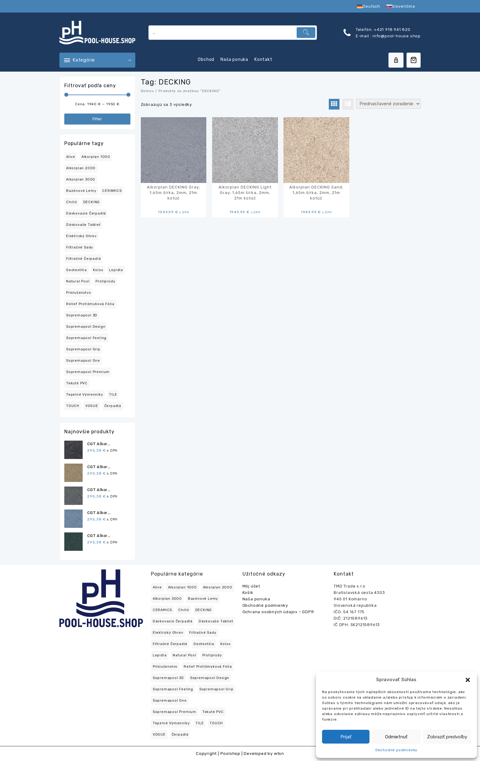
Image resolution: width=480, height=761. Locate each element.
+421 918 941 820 (392, 29)
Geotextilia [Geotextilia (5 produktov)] (76, 270)
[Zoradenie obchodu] (388, 104)
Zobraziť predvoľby (447, 737)
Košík (247, 592)
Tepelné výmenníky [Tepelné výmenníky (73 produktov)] (84, 395)
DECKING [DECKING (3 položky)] (203, 610)
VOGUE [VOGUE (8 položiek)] (159, 735)
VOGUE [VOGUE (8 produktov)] (91, 406)
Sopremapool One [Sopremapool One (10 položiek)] (170, 701)
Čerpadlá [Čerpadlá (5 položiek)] (180, 735)
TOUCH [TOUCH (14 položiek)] (216, 723)
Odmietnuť (396, 737)
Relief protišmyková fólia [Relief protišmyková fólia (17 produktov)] (90, 304)
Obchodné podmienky (396, 750)
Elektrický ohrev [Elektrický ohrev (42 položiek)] (168, 633)
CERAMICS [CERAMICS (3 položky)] (162, 610)
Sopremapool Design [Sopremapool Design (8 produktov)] (85, 327)
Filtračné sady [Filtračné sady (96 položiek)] (202, 633)
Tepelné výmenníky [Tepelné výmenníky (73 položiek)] (171, 723)
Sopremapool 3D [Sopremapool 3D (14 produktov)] (81, 315)
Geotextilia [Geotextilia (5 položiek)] (203, 644)
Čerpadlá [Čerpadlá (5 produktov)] (112, 406)
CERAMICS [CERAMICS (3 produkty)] (112, 191)
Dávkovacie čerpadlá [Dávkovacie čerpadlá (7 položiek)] (173, 621)
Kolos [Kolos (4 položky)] (225, 644)
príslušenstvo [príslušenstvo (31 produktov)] (78, 293)
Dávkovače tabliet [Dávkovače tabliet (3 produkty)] (83, 225)
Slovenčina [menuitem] (403, 6)
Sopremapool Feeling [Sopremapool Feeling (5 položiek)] (173, 689)
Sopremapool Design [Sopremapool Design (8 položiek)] (209, 678)
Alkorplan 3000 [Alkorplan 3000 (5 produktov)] (80, 179)
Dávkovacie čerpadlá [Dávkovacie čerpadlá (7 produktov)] (86, 213)
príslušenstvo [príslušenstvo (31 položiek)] (165, 667)
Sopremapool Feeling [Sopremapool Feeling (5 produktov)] (86, 338)
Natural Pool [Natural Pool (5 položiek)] (184, 655)
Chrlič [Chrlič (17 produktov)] (71, 202)
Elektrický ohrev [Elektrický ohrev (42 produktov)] (81, 236)
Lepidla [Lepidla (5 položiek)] (160, 655)
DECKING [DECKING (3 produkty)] (91, 202)
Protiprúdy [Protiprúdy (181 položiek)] (212, 655)
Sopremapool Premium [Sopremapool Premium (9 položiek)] (174, 712)
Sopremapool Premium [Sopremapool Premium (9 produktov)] (88, 372)
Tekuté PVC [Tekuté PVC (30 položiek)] (213, 712)
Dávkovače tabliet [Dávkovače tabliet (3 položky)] (216, 621)
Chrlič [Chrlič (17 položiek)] (183, 610)
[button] (468, 680)
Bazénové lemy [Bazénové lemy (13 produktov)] (81, 191)
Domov (147, 91)
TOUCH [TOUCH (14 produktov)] (72, 406)
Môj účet (251, 586)
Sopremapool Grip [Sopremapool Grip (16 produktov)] (83, 349)
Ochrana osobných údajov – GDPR (278, 612)
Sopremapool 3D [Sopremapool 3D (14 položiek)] (168, 678)
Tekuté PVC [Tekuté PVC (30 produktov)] (77, 383)
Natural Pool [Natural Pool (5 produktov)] (78, 281)
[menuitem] (368, 6)
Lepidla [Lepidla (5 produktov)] (116, 270)
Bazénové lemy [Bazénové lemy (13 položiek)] (203, 599)
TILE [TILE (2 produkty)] (113, 395)
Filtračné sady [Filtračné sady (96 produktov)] (79, 247)
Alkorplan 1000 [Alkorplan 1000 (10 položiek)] (182, 587)
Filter (97, 119)
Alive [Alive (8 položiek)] (157, 587)
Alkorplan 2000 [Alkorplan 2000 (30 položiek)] (217, 587)
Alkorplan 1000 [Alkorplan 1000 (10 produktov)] (95, 157)
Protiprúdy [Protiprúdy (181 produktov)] (105, 281)
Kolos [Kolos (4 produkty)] (98, 270)
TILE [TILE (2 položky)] (200, 723)
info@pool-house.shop (396, 36)
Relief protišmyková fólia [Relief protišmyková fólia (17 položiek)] (208, 667)
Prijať (345, 737)
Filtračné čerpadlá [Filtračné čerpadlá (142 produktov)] (83, 259)
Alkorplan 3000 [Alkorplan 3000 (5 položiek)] (167, 599)
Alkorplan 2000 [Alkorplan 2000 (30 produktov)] (81, 168)
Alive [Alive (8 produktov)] (70, 157)
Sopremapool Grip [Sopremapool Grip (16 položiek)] (216, 689)
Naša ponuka (256, 599)
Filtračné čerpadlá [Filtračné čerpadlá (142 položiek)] (170, 644)
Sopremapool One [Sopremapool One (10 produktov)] (83, 361)
